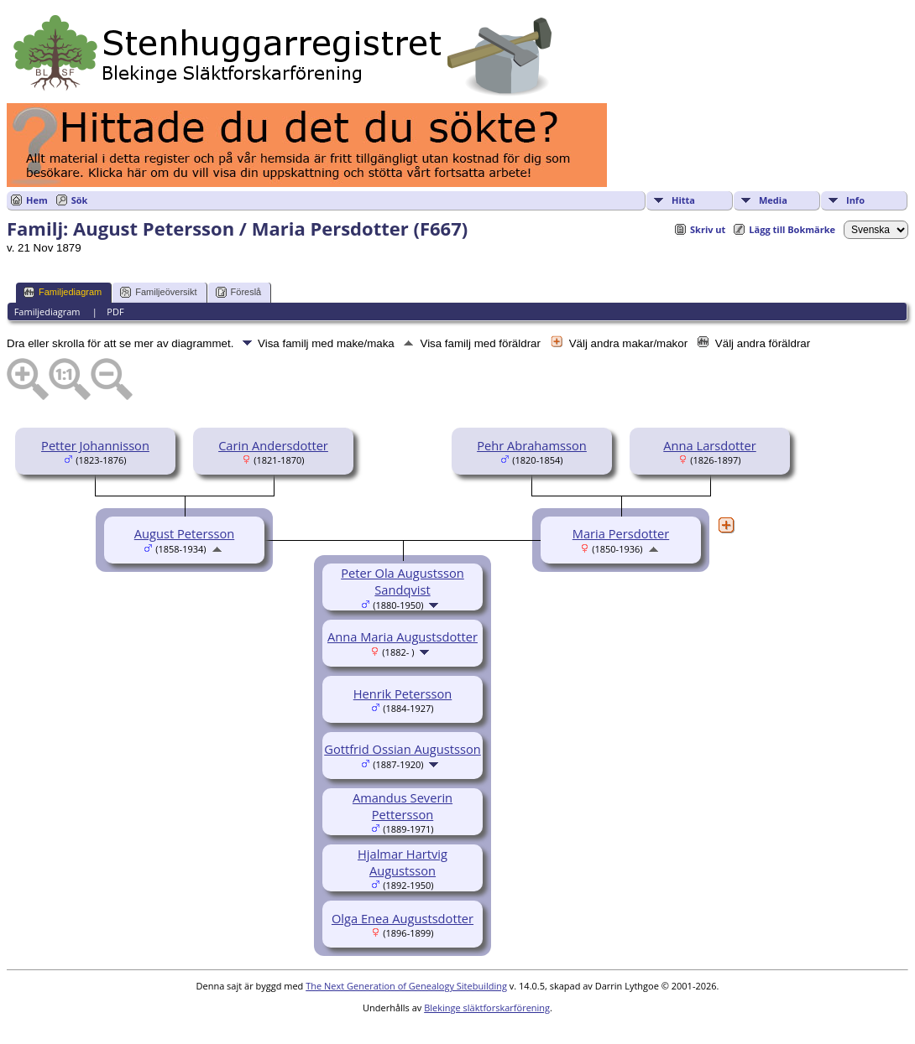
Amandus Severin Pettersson (402, 806)
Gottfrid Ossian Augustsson (402, 748)
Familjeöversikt (158, 292)
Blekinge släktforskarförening (487, 1007)
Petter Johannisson (95, 445)
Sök (79, 200)
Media (773, 200)
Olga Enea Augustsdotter (402, 918)
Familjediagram (63, 292)
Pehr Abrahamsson (532, 445)
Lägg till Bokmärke (792, 229)
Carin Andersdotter (273, 445)
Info (855, 200)
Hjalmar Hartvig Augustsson (402, 862)
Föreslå (239, 292)
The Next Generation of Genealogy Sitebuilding (406, 985)
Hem (37, 200)
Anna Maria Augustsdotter (402, 636)
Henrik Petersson (402, 693)
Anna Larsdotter (709, 445)
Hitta (683, 200)
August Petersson (184, 533)
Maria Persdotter (621, 533)
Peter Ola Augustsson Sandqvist (402, 581)
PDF (115, 311)
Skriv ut (707, 229)
